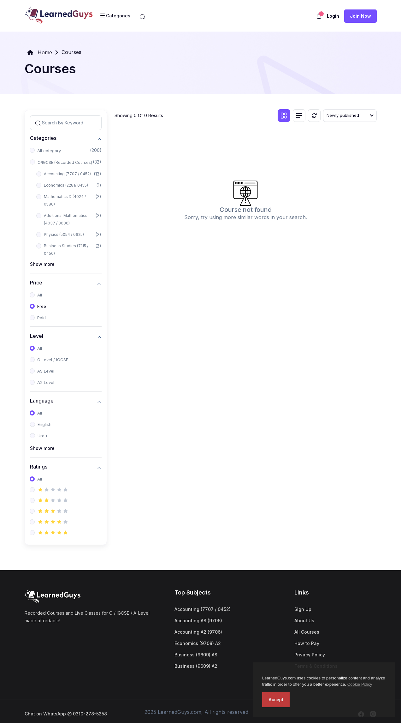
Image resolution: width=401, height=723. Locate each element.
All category (49, 150)
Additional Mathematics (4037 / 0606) (65, 219)
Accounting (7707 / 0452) (67, 173)
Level (36, 336)
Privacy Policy (309, 654)
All (39, 294)
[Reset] (314, 115)
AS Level (45, 370)
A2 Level (45, 382)
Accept (275, 699)
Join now (360, 16)
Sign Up (302, 609)
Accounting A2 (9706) (198, 632)
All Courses (306, 632)
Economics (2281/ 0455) (66, 185)
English (44, 424)
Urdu (42, 435)
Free (41, 306)
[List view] (299, 115)
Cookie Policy (359, 684)
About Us (304, 620)
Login (333, 16)
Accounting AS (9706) (198, 620)
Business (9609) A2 (195, 666)
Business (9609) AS (195, 654)
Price (36, 283)
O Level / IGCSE (52, 359)
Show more (42, 264)
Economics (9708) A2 (197, 643)
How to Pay (306, 643)
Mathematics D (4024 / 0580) (65, 200)
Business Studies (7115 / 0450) (66, 249)
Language (42, 401)
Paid (41, 317)
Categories (43, 138)
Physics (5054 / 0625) (64, 234)
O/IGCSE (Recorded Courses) (65, 162)
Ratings (38, 467)
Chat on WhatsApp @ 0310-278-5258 (66, 713)
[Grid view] (284, 115)
